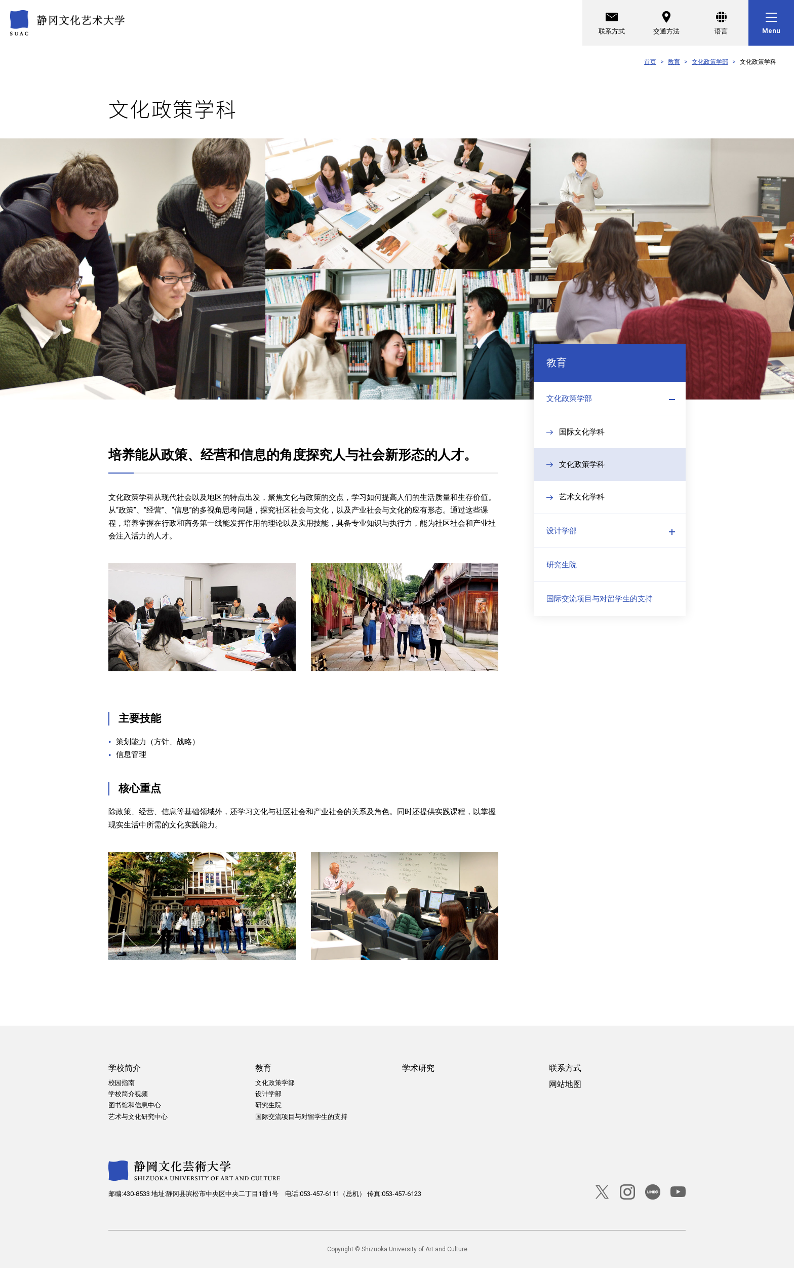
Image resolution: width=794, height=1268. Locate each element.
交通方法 (666, 21)
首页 (650, 61)
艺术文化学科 (582, 502)
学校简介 (124, 1068)
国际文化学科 (582, 436)
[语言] (721, 23)
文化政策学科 (582, 469)
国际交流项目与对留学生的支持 (599, 608)
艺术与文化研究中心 (138, 1116)
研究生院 (561, 572)
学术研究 (418, 1068)
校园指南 (121, 1082)
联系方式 (612, 21)
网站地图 (565, 1084)
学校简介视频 (128, 1094)
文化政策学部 (710, 61)
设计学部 (561, 536)
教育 (674, 61)
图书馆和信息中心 (134, 1105)
